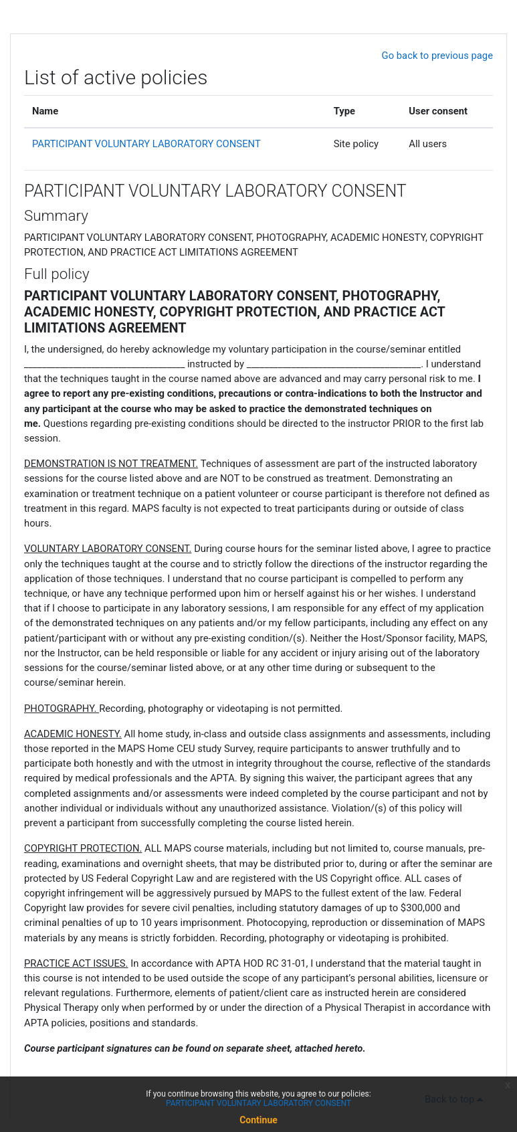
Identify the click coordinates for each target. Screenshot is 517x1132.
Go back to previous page (437, 56)
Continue (258, 1120)
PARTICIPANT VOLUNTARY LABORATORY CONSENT (146, 144)
